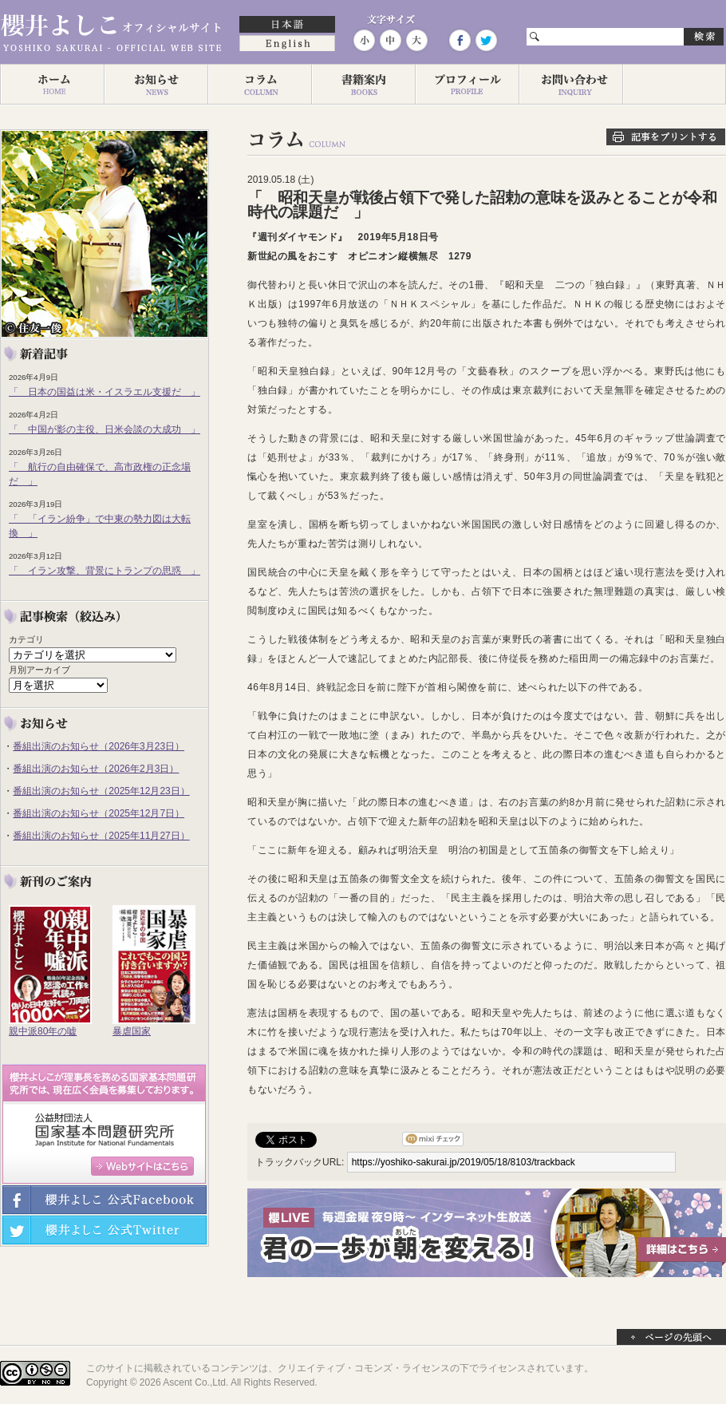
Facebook (459, 40)
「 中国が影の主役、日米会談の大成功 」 (104, 429)
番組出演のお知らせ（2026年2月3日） (96, 768)
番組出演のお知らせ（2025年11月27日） (101, 835)
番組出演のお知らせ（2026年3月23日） (98, 746)
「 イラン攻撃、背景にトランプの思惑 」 (104, 570)
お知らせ (155, 84)
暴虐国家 (131, 1031)
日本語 (287, 25)
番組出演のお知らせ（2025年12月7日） (98, 813)
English (287, 44)
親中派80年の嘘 (43, 1031)
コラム (259, 84)
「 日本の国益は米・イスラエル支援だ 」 (104, 391)
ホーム (52, 84)
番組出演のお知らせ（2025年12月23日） (101, 791)
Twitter (485, 40)
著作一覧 (363, 84)
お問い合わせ (570, 84)
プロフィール (467, 84)
